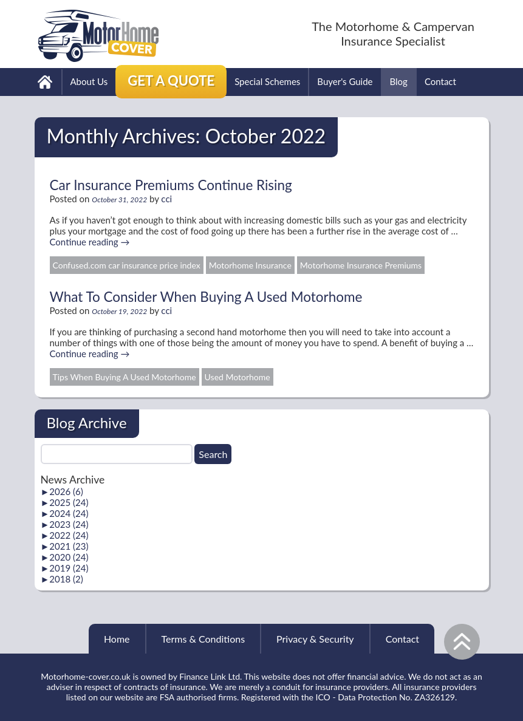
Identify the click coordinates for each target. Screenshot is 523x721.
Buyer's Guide (344, 81)
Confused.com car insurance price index (126, 265)
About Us (89, 81)
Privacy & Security (315, 638)
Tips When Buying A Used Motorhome (124, 377)
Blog (399, 81)
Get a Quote (171, 80)
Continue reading (90, 241)
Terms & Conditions (203, 638)
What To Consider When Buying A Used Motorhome (206, 297)
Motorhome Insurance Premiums (361, 265)
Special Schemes (267, 81)
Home (117, 638)
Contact (440, 81)
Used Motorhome (237, 377)
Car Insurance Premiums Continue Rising (171, 185)
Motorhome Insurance (250, 265)
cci (166, 198)
